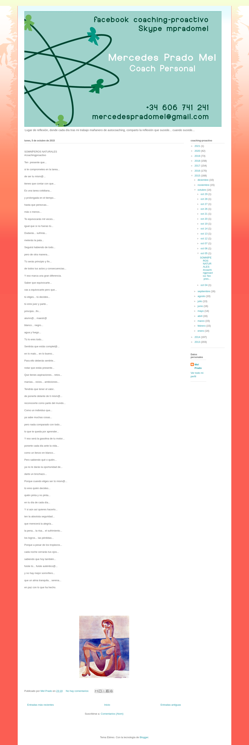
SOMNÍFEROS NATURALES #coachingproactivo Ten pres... (206, 268)
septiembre (204, 291)
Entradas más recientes (40, 704)
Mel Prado (198, 366)
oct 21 (204, 213)
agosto (202, 296)
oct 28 (204, 198)
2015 (198, 175)
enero (201, 330)
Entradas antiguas (170, 704)
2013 (198, 341)
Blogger (144, 737)
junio (201, 306)
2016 (198, 170)
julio (200, 301)
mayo (201, 310)
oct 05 (204, 253)
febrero (202, 325)
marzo (201, 320)
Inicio (107, 704)
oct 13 (204, 233)
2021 (198, 146)
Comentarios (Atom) (112, 713)
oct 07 (204, 243)
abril (200, 316)
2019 (198, 155)
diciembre (203, 179)
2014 (198, 337)
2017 (198, 165)
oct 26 (204, 208)
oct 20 (204, 218)
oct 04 (204, 285)
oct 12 (204, 238)
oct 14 (204, 228)
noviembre (204, 184)
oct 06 (204, 248)
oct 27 (204, 204)
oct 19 (204, 223)
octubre (202, 189)
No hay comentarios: (78, 690)
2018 (198, 160)
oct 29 (204, 194)
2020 (198, 150)
